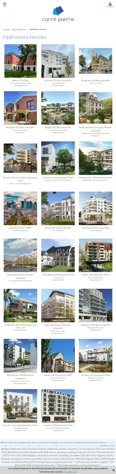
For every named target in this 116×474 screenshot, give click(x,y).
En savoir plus (70, 471)
